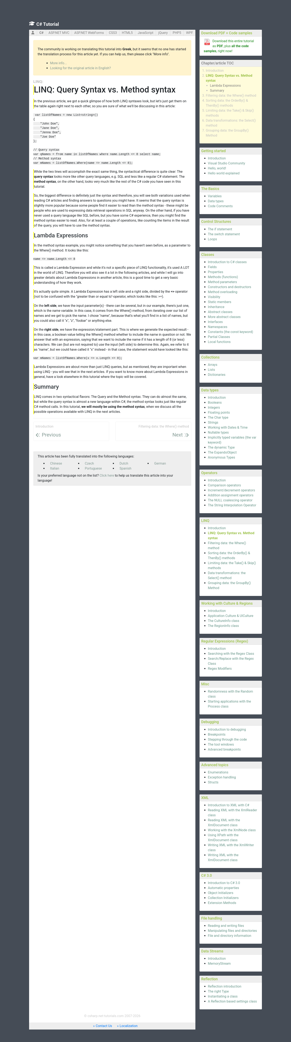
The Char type (218, 417)
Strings (213, 422)
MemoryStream (219, 964)
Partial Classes (219, 337)
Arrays (212, 365)
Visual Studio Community (226, 163)
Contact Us (104, 1026)
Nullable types (218, 432)
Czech (89, 463)
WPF (189, 33)
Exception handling (222, 777)
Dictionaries (217, 375)
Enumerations (218, 772)
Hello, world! (217, 168)
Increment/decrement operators (231, 490)
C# (41, 33)
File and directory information (229, 936)
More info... (58, 63)
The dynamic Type (221, 447)
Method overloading (222, 292)
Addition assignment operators (230, 495)
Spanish (125, 468)
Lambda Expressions (225, 86)
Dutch (124, 463)
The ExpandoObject (222, 452)
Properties (215, 272)
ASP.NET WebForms (89, 33)
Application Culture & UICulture (230, 616)
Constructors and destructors (229, 287)
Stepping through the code (227, 739)
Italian (54, 468)
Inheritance (216, 307)
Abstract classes (220, 312)
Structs (213, 782)
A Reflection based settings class (232, 1001)
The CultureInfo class (223, 621)
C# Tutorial (47, 24)
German (160, 463)
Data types (216, 201)
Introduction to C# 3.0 (224, 883)
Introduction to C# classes (227, 262)
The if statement (220, 229)
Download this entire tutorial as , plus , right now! (229, 46)
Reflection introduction (224, 986)
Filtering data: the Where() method (231, 95)
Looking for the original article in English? (80, 68)
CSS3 (113, 33)
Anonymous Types (221, 457)
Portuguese (93, 468)
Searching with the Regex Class (231, 654)
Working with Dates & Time (228, 427)
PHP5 (177, 33)
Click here (107, 475)
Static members (219, 302)
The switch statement (224, 234)
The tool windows (221, 744)
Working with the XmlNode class (232, 830)
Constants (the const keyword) (230, 332)
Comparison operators (224, 485)
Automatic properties (223, 888)
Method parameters (222, 282)
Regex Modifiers (220, 669)
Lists (211, 370)
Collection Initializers (223, 898)
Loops (212, 239)
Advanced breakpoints (224, 749)
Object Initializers (220, 893)
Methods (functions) (223, 277)
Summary (217, 90)
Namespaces (217, 327)
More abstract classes (224, 317)
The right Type (218, 991)
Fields (212, 267)
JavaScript (145, 33)
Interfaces (215, 322)
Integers (214, 407)
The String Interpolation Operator (232, 505)
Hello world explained (223, 173)
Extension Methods (222, 903)
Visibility (214, 297)
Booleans (215, 402)
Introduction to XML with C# (228, 805)
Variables (215, 196)
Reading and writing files (226, 926)
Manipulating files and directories (232, 931)
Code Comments (220, 206)
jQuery (163, 33)
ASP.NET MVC (58, 33)
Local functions (219, 342)
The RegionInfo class (223, 626)
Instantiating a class (223, 996)
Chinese (56, 463)
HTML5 (127, 33)
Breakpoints (217, 734)
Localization (129, 1026)
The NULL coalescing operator (230, 500)
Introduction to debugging (227, 729)
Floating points (219, 412)
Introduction (215, 71)
